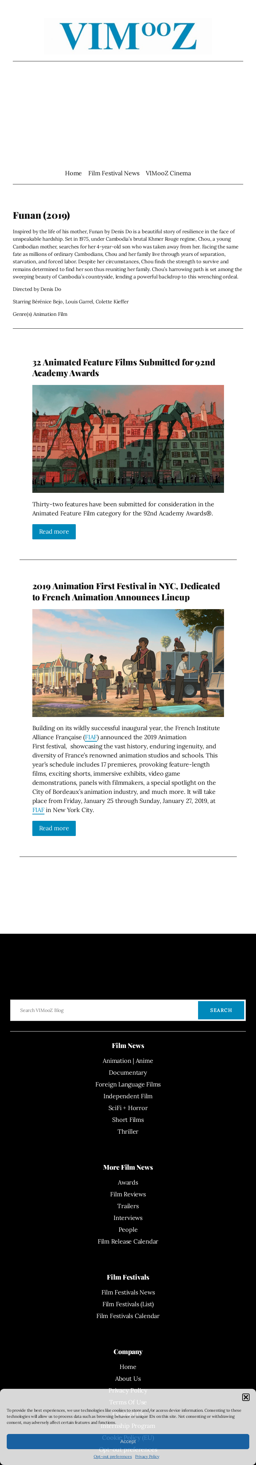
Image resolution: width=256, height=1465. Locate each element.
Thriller (128, 1131)
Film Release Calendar (128, 1241)
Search (221, 1010)
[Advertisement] (128, 115)
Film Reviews (128, 1194)
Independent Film (128, 1096)
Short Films (128, 1120)
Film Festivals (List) (128, 1304)
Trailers (127, 1206)
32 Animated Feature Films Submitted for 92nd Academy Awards (124, 368)
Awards (128, 1182)
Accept (128, 1441)
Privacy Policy (147, 1456)
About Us (127, 1378)
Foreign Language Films (128, 1084)
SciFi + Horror (128, 1108)
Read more (54, 531)
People (128, 1229)
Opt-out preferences (113, 1456)
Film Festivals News (128, 1292)
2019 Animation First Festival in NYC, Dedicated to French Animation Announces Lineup (126, 591)
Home (73, 173)
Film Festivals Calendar (128, 1316)
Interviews (128, 1218)
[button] (246, 1397)
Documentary (128, 1072)
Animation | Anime (128, 1061)
